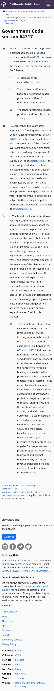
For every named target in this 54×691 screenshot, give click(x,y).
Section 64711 (23, 209)
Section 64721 (31, 57)
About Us (7, 621)
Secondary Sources (12, 639)
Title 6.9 (40, 11)
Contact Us (7, 630)
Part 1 (8, 14)
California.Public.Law (25, 4)
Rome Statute (22, 683)
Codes (11, 11)
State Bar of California (18, 560)
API (3, 625)
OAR (17, 673)
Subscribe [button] (9, 536)
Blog (4, 616)
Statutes (19, 659)
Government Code (25, 11)
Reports (6, 635)
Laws (18, 669)
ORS (23, 673)
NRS (17, 664)
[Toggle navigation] (48, 4)
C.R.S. (18, 655)
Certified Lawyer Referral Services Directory (25, 570)
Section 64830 (37, 160)
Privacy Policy (9, 644)
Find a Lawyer (9, 611)
